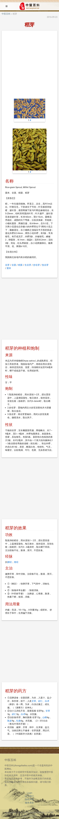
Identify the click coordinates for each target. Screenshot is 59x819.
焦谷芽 (45, 265)
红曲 (18, 720)
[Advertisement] (29, 65)
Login (29, 793)
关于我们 (29, 796)
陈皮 (9, 720)
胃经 (16, 562)
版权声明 (29, 799)
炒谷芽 (36, 265)
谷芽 (7, 265)
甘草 (34, 701)
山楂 (44, 717)
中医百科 (6, 14)
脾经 (9, 562)
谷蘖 (14, 265)
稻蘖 (20, 265)
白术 (47, 701)
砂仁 (40, 701)
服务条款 (29, 802)
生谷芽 (28, 265)
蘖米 (9, 268)
